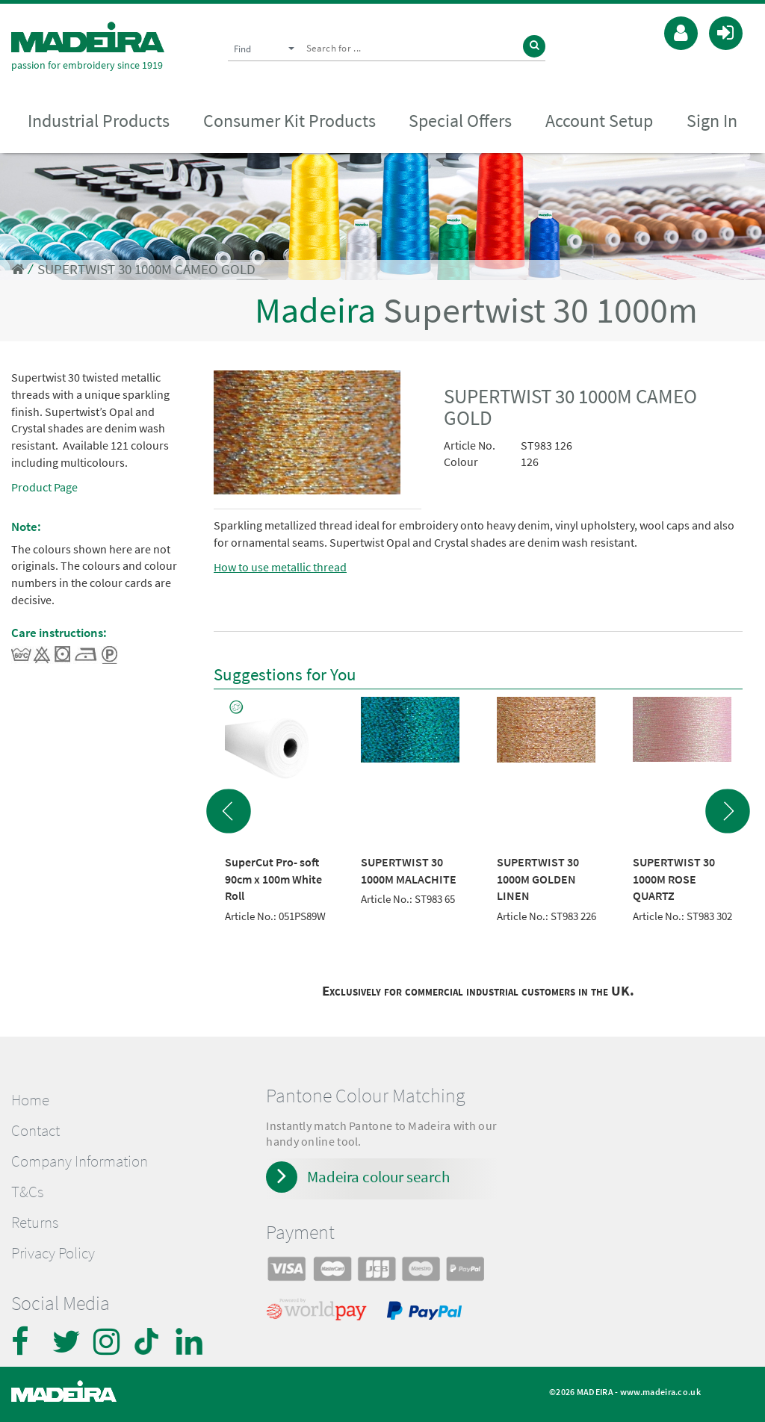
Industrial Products (99, 120)
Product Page (44, 486)
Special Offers (460, 120)
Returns (34, 1222)
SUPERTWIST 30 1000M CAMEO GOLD (146, 269)
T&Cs (27, 1192)
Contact (35, 1130)
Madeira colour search (378, 1177)
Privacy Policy (53, 1253)
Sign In (712, 120)
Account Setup (599, 120)
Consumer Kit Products (289, 120)
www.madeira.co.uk (660, 1391)
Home (30, 1100)
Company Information (79, 1161)
